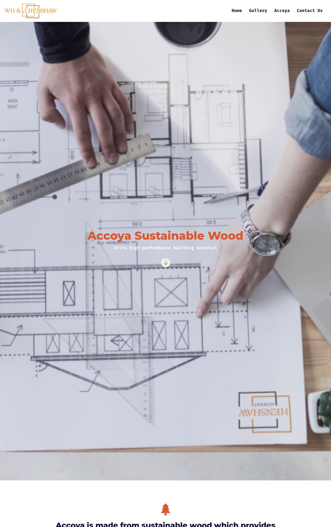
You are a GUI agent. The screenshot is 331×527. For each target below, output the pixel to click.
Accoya (282, 10)
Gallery (258, 10)
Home (237, 10)
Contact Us (310, 10)
